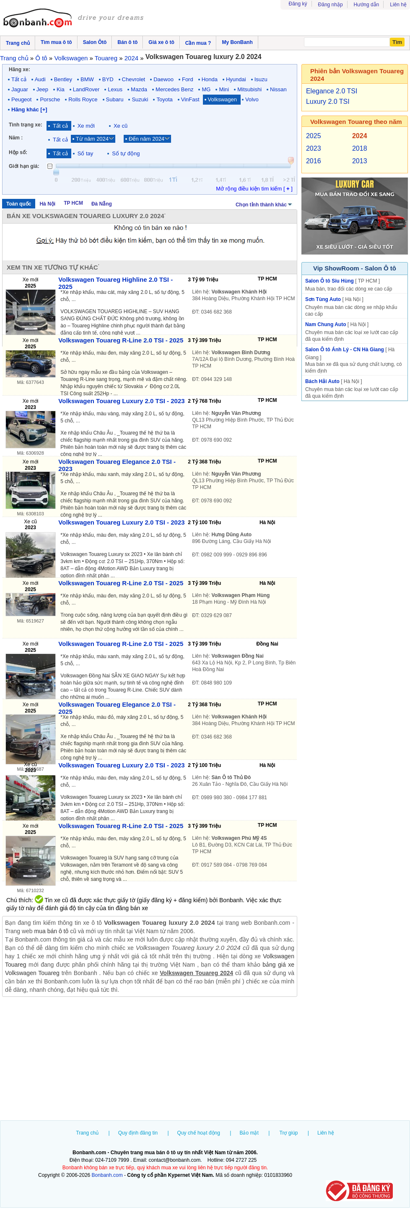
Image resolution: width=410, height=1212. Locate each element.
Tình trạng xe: (25, 125)
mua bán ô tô (51, 931)
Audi (40, 79)
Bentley (63, 79)
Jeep (42, 89)
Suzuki (140, 99)
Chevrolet (133, 79)
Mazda (139, 89)
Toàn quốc (18, 204)
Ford (187, 79)
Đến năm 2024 (146, 139)
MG (206, 89)
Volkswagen (222, 99)
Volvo (252, 99)
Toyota (164, 99)
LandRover (86, 89)
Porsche (50, 99)
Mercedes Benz (174, 89)
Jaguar (19, 89)
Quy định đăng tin (138, 1133)
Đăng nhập (330, 5)
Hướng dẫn (366, 5)
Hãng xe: (19, 69)
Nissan (278, 89)
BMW (87, 79)
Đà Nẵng (101, 204)
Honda (210, 79)
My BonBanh (237, 42)
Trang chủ (87, 1133)
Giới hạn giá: (24, 166)
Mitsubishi (249, 89)
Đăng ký (298, 4)
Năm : (16, 138)
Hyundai (236, 79)
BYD (108, 79)
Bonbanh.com (107, 1175)
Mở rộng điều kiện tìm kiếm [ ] (254, 188)
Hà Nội (47, 204)
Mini (224, 89)
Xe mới (86, 126)
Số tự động (126, 153)
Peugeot (21, 99)
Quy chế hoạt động (198, 1133)
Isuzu (260, 79)
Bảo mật (248, 1133)
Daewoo (163, 79)
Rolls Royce (82, 99)
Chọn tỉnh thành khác (264, 204)
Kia (61, 89)
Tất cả (18, 79)
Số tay (85, 153)
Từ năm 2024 (92, 139)
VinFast (190, 99)
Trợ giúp (289, 1133)
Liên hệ (398, 5)
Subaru (115, 99)
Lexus (115, 89)
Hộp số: (18, 152)
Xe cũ (120, 126)
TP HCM (73, 203)
